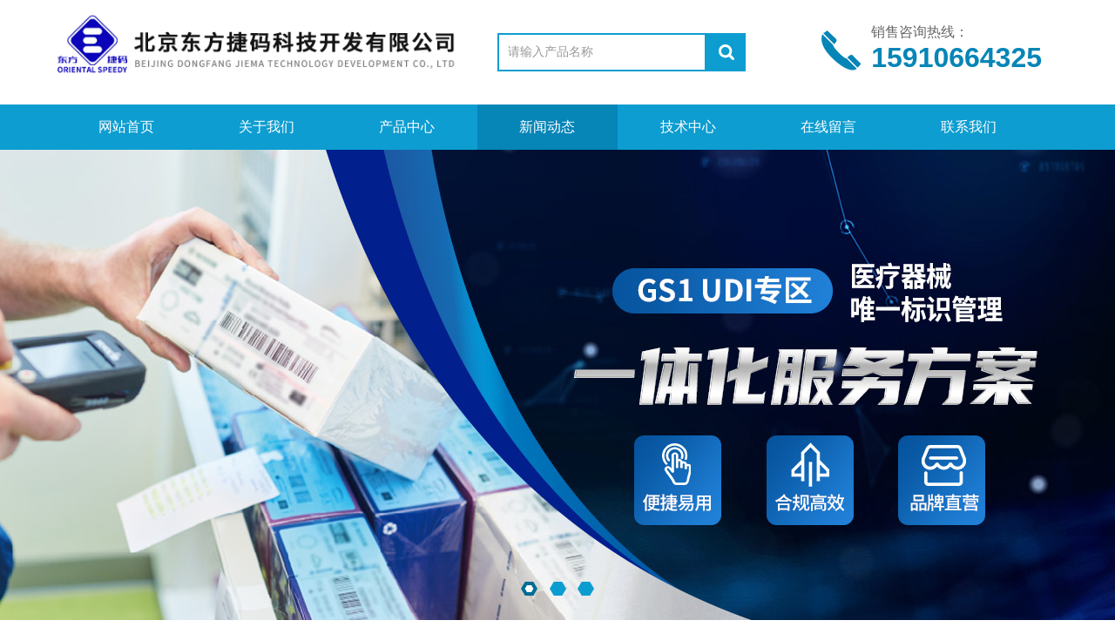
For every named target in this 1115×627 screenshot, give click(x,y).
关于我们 (266, 126)
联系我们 (969, 126)
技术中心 (688, 126)
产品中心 (407, 126)
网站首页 (126, 126)
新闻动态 (547, 126)
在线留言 (828, 126)
